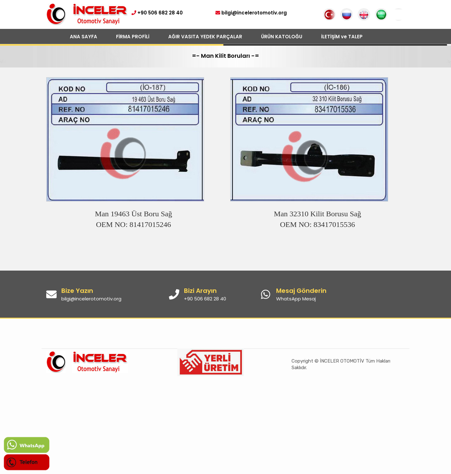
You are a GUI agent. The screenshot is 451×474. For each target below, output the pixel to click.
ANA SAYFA (83, 36)
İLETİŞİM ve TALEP (342, 36)
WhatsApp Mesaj (296, 298)
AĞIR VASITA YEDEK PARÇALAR (205, 36)
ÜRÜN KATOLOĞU (281, 36)
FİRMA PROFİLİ (132, 36)
